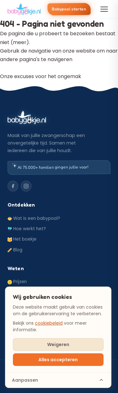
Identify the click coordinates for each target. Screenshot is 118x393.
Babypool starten (69, 9)
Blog (15, 250)
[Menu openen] (104, 9)
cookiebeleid (49, 323)
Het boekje (22, 239)
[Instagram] (26, 186)
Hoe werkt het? (27, 229)
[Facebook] (13, 186)
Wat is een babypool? (34, 218)
